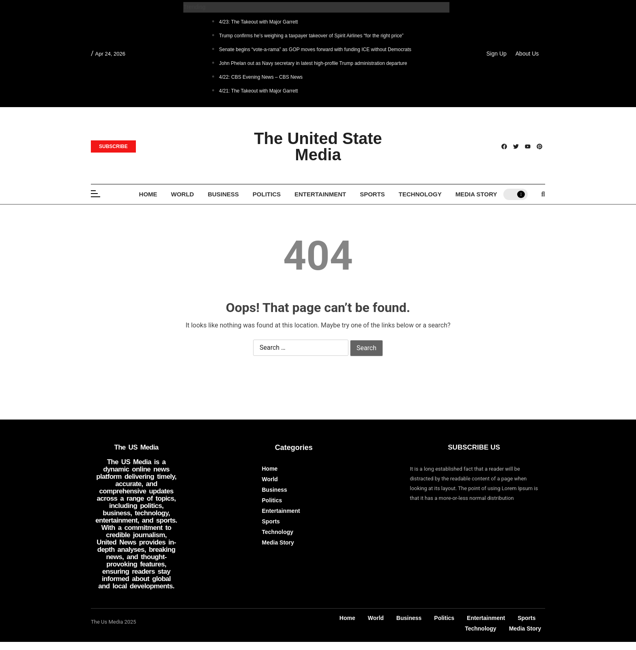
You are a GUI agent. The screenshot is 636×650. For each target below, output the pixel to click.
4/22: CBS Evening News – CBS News (261, 77)
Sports (372, 194)
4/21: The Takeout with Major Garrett (258, 91)
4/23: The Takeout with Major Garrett (258, 22)
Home (148, 194)
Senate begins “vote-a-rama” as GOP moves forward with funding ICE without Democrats (315, 49)
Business (223, 194)
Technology (420, 194)
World (182, 194)
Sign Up (496, 53)
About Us (527, 53)
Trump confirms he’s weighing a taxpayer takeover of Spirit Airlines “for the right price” (311, 36)
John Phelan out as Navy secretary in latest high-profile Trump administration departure (313, 63)
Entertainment (320, 194)
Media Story (476, 194)
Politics (267, 194)
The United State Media (318, 146)
